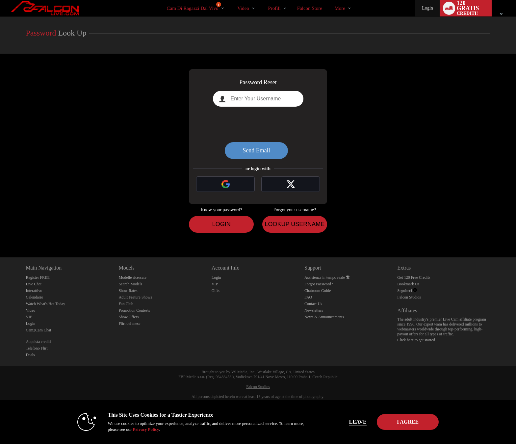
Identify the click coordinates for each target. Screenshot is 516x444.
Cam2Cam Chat (38, 330)
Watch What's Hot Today (45, 303)
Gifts (215, 290)
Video (243, 8)
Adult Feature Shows (135, 297)
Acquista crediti (38, 341)
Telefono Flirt (36, 348)
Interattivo (34, 290)
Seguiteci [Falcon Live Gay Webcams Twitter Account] (407, 290)
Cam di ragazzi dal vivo (194, 6)
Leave (350, 422)
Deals (30, 355)
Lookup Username (294, 224)
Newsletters (313, 310)
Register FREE (37, 277)
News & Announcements (324, 317)
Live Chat (33, 284)
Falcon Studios (409, 297)
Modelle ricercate (132, 277)
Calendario (34, 297)
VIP (29, 317)
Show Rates (128, 290)
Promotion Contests (134, 310)
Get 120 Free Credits (413, 277)
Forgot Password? (318, 284)
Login (427, 8)
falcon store (309, 8)
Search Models (130, 284)
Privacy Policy (138, 429)
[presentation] (258, 124)
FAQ (308, 297)
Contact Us (313, 303)
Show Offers (129, 317)
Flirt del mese (130, 323)
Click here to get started (416, 340)
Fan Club (126, 303)
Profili (274, 8)
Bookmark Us (408, 284)
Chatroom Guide (317, 290)
